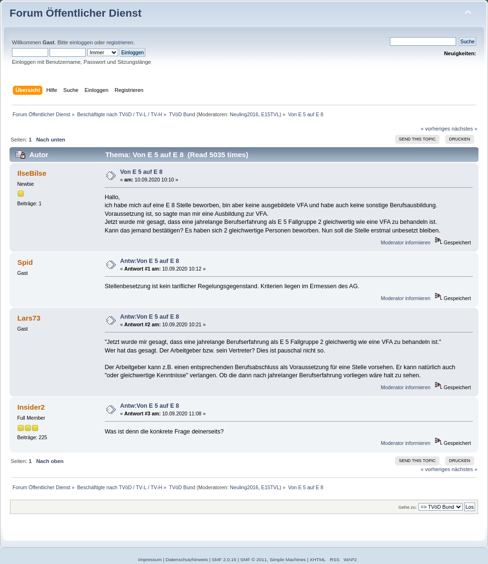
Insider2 (30, 407)
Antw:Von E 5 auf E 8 (149, 261)
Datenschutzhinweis (187, 559)
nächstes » (465, 128)
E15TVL (270, 114)
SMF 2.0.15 (224, 559)
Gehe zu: (407, 507)
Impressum (150, 559)
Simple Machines (288, 559)
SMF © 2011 (253, 559)
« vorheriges (435, 128)
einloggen (81, 42)
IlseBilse (31, 173)
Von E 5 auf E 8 (141, 172)
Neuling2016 (244, 114)
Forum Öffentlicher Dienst (76, 13)
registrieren (119, 42)
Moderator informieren (405, 242)
